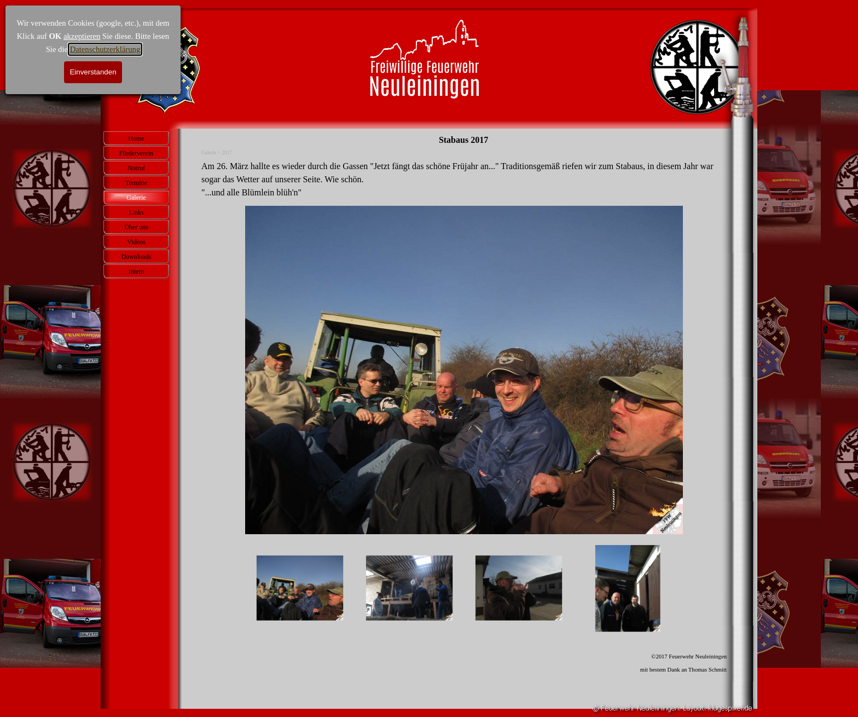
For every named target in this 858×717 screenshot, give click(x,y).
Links (136, 212)
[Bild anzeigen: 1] (300, 588)
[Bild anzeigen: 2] (409, 588)
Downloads (136, 257)
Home (136, 138)
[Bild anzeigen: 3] (518, 588)
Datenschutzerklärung (105, 49)
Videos (136, 242)
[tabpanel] (464, 179)
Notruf (136, 168)
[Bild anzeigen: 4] (628, 588)
